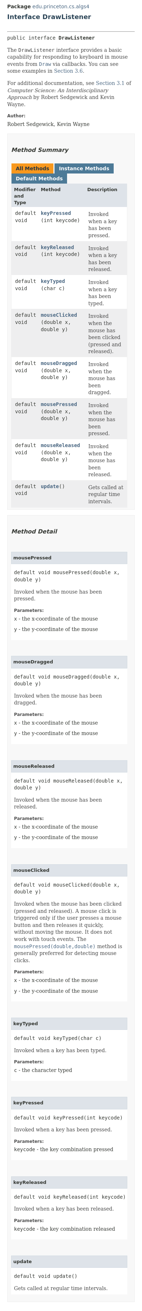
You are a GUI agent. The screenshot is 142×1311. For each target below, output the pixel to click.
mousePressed (59, 404)
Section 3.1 (110, 83)
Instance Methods (84, 168)
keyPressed (56, 213)
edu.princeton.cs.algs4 (60, 6)
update (50, 486)
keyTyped (53, 281)
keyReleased (57, 247)
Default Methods (39, 178)
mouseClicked (59, 315)
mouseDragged (59, 363)
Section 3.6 (68, 71)
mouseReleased (60, 445)
